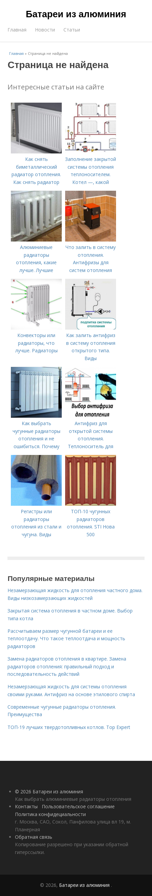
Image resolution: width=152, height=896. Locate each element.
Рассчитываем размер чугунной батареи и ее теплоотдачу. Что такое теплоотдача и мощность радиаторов (66, 638)
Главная (16, 29)
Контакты (26, 806)
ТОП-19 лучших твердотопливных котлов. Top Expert (68, 727)
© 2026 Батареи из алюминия (49, 791)
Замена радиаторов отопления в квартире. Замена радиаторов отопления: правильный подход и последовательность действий (66, 666)
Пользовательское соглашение (78, 806)
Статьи (71, 29)
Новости (45, 29)
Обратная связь (33, 837)
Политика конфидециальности (50, 814)
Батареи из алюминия (76, 14)
